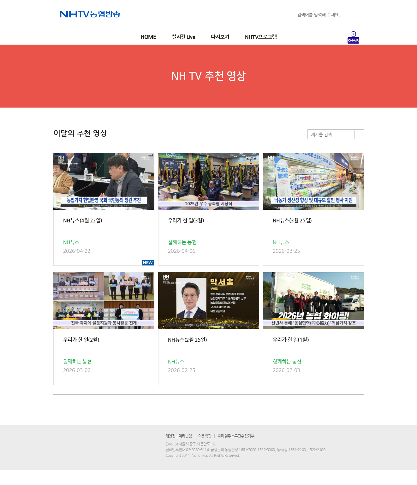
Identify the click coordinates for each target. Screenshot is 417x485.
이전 (174, 406)
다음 (242, 406)
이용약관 (204, 451)
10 (230, 406)
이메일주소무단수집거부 (236, 451)
